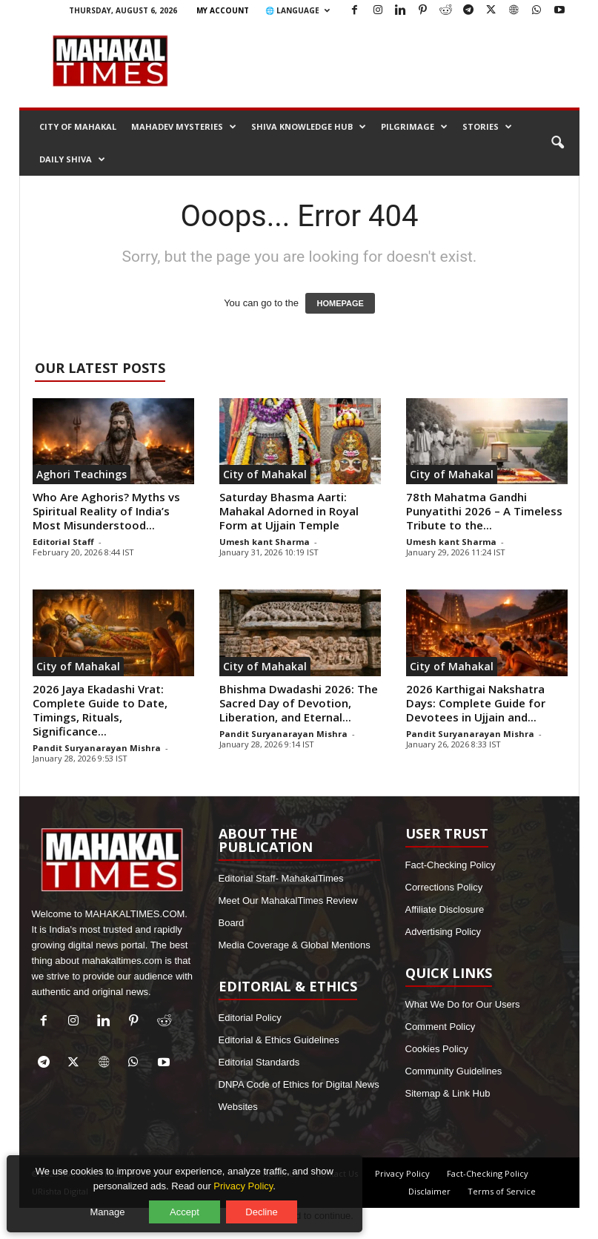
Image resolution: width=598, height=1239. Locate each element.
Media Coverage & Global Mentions (295, 945)
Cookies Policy (436, 1048)
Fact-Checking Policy (450, 864)
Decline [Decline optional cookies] (266, 1207)
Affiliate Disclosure (445, 909)
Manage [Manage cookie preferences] (112, 1207)
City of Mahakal (77, 126)
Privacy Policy (402, 1173)
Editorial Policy (250, 1017)
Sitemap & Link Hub (448, 1093)
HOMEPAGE (339, 303)
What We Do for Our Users (462, 1004)
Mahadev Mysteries (183, 126)
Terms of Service (502, 1191)
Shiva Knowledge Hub (308, 126)
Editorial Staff (63, 541)
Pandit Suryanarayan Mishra (97, 747)
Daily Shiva (72, 159)
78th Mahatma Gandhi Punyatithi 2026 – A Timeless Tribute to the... (484, 510)
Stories (487, 126)
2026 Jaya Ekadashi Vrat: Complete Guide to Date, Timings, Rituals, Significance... (100, 710)
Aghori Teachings (81, 474)
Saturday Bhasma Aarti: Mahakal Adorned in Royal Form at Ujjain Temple (289, 510)
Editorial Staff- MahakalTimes (281, 878)
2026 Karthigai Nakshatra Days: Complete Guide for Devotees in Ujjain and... (475, 702)
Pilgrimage (414, 126)
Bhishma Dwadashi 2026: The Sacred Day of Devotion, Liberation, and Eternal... (298, 702)
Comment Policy (440, 1026)
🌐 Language (297, 10)
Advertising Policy (443, 931)
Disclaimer (429, 1191)
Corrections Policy (444, 887)
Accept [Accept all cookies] (189, 1207)
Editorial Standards (259, 1062)
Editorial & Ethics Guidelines (279, 1039)
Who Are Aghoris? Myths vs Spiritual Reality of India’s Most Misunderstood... (106, 510)
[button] (557, 143)
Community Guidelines (453, 1071)
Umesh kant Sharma (264, 541)
